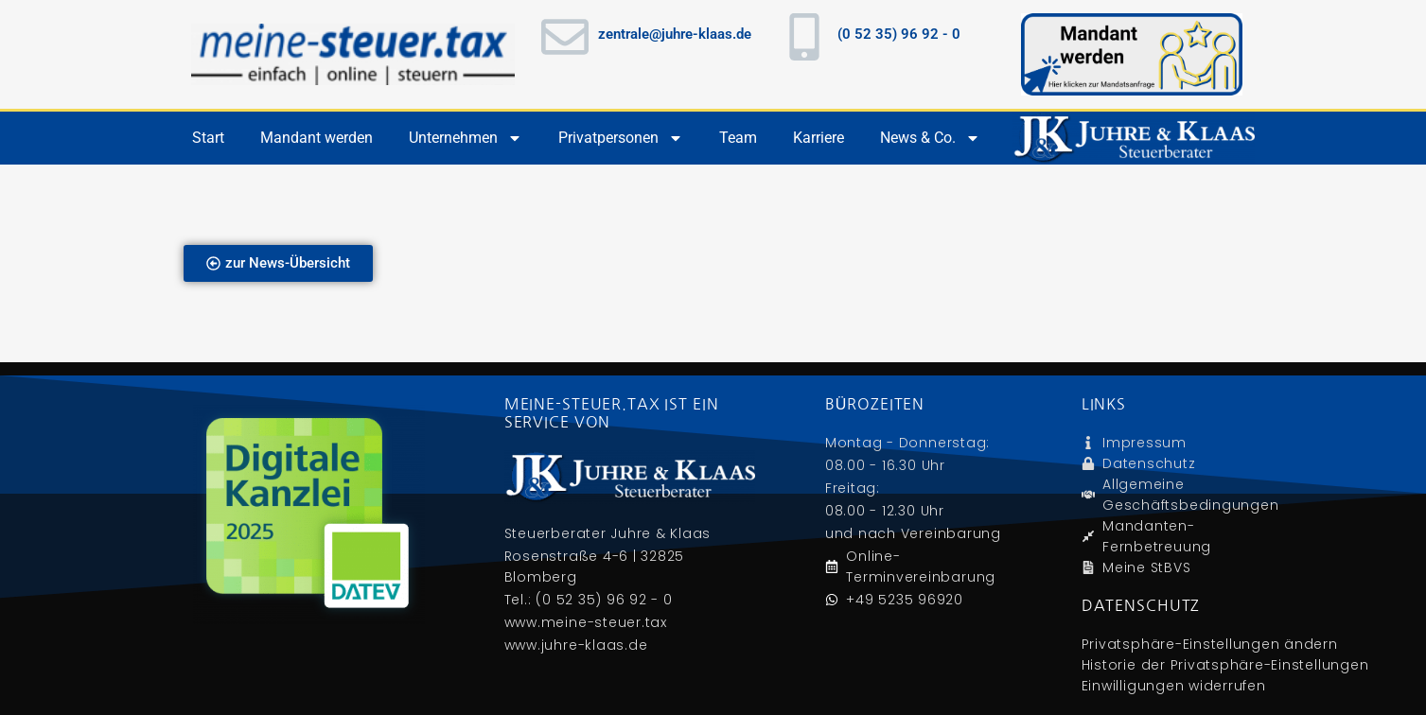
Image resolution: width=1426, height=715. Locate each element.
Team (738, 138)
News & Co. (930, 138)
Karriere (818, 138)
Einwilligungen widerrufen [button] (1174, 685)
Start (208, 138)
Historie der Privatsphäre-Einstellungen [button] (1225, 664)
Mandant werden (316, 138)
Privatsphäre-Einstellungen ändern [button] (1210, 644)
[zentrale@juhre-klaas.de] (565, 37)
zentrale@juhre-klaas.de (674, 34)
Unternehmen (465, 138)
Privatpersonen (620, 138)
